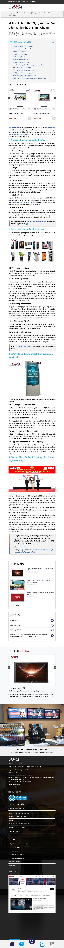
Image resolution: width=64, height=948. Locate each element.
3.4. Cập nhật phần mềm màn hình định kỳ (25, 75)
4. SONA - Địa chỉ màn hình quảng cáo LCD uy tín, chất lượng (29, 78)
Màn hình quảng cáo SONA (17, 134)
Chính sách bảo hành (14, 851)
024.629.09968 (18, 782)
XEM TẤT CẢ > (15, 605)
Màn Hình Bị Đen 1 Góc (27, 346)
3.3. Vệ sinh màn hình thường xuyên (23, 73)
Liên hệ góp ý (12, 865)
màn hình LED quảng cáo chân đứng (25, 202)
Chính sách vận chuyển (14, 847)
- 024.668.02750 (26, 782)
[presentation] (9, 98)
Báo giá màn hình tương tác (36, 221)
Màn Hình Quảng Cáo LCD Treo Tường (19, 813)
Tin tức (19, 13)
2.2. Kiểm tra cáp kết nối (20, 54)
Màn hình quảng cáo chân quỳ (17, 827)
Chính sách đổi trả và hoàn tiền (16, 854)
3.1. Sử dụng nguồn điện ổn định (22, 67)
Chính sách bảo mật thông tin (16, 858)
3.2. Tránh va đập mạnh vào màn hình (24, 70)
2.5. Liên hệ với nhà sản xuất (21, 62)
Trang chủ (11, 13)
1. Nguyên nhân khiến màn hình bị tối (22, 46)
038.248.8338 (16, 784)
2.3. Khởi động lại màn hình (20, 57)
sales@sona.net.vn (17, 787)
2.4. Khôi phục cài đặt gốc (20, 59)
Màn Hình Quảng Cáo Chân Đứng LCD (19, 823)
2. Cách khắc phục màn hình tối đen (22, 49)
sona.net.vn (24, 547)
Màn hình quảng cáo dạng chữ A (18, 816)
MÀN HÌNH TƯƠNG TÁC (14, 831)
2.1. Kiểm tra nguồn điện (20, 51)
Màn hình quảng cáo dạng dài (17, 820)
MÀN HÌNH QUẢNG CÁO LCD (16, 808)
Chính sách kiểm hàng (14, 861)
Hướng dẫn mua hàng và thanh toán (17, 844)
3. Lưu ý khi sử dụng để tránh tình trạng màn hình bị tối (27, 65)
